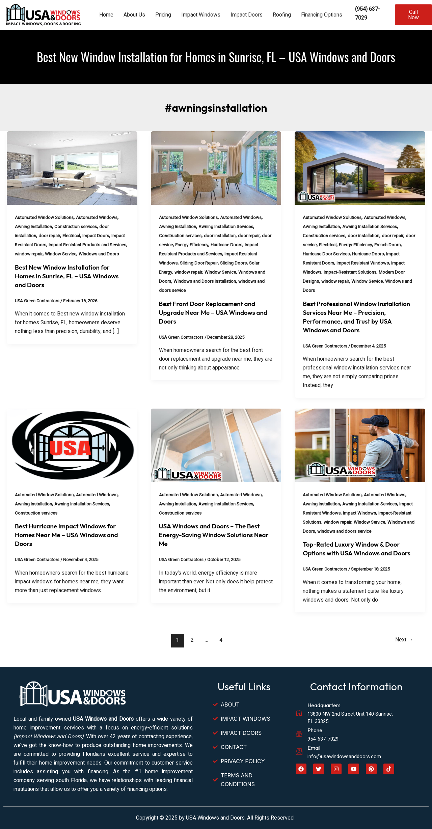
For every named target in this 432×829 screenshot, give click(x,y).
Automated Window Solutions (46, 217)
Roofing (282, 15)
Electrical (74, 235)
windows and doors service (187, 290)
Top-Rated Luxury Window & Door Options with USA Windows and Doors (355, 553)
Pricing (163, 15)
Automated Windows (102, 217)
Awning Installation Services (230, 226)
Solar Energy (172, 272)
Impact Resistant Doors (39, 244)
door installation (224, 235)
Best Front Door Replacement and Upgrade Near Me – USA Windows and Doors (210, 312)
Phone (314, 730)
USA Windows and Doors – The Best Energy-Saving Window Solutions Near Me (213, 535)
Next (403, 648)
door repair (51, 235)
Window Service (93, 253)
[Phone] (299, 734)
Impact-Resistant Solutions (368, 272)
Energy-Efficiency (205, 244)
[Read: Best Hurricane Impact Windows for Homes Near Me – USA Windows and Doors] (72, 445)
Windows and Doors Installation (235, 281)
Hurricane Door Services (343, 253)
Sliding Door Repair (221, 263)
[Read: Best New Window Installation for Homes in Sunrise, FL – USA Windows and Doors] (72, 168)
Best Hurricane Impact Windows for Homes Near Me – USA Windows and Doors (70, 535)
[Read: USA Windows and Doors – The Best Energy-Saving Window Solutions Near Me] (216, 445)
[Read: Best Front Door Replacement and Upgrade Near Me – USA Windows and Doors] (216, 168)
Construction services (80, 226)
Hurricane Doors (243, 244)
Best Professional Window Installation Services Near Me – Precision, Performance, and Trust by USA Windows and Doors (358, 316)
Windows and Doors (35, 263)
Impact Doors (247, 15)
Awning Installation (35, 226)
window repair (59, 253)
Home (106, 15)
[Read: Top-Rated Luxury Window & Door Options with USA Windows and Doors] (360, 445)
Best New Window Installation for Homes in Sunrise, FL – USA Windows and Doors (70, 285)
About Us (134, 15)
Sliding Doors (257, 263)
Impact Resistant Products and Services (200, 253)
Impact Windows (200, 15)
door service (172, 244)
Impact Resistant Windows (380, 263)
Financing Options (321, 15)
